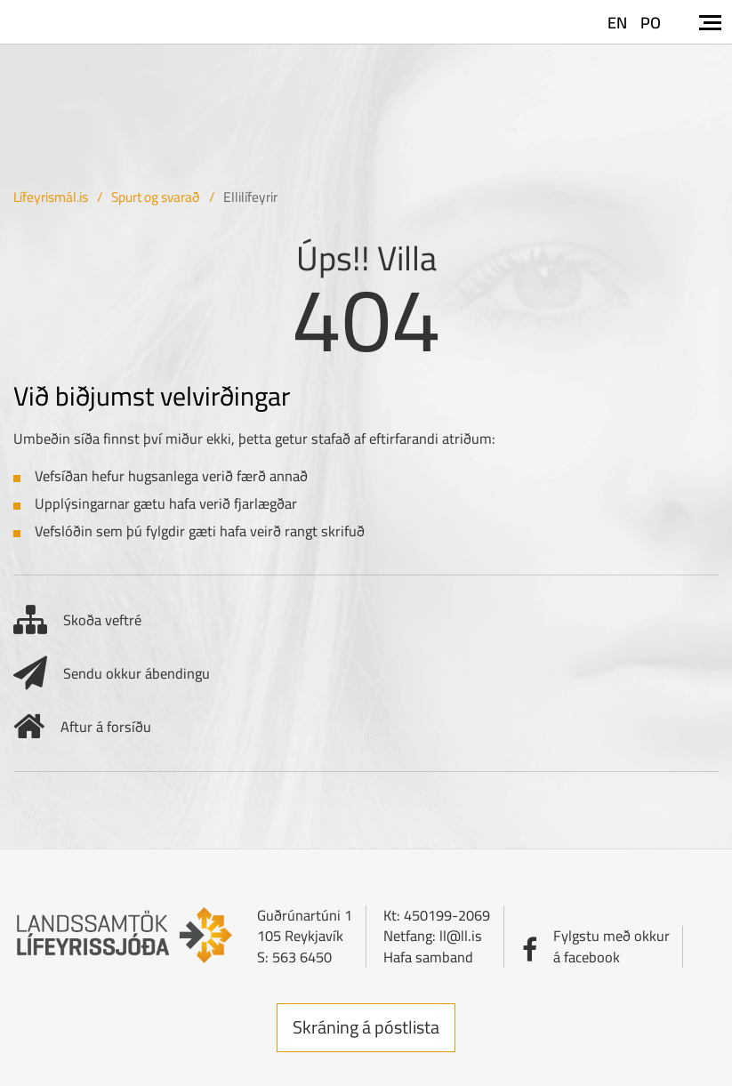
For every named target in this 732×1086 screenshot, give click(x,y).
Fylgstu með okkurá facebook (611, 945)
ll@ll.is (460, 935)
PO (650, 22)
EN (617, 22)
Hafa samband (428, 957)
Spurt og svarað (155, 197)
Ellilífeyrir (250, 197)
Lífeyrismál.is (50, 197)
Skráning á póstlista (366, 1026)
